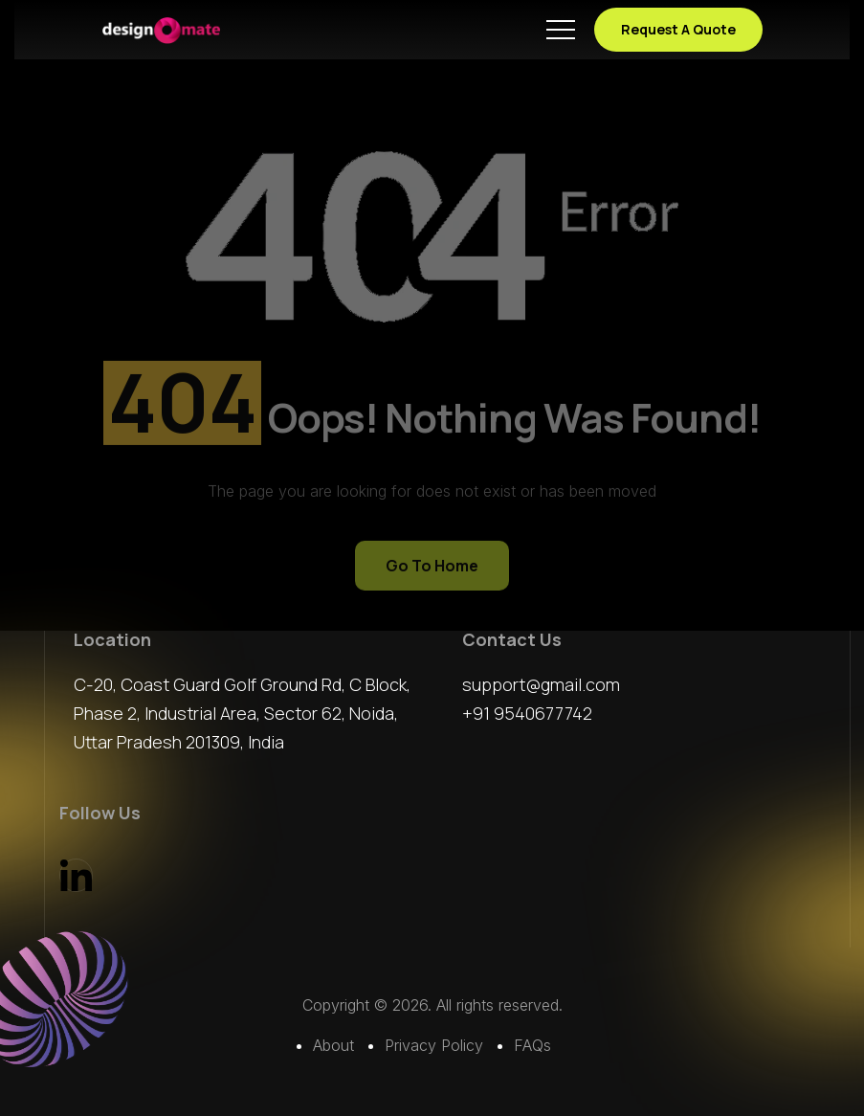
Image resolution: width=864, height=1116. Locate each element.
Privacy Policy (434, 1045)
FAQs (532, 1045)
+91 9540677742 (527, 713)
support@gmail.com (541, 684)
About (333, 1045)
